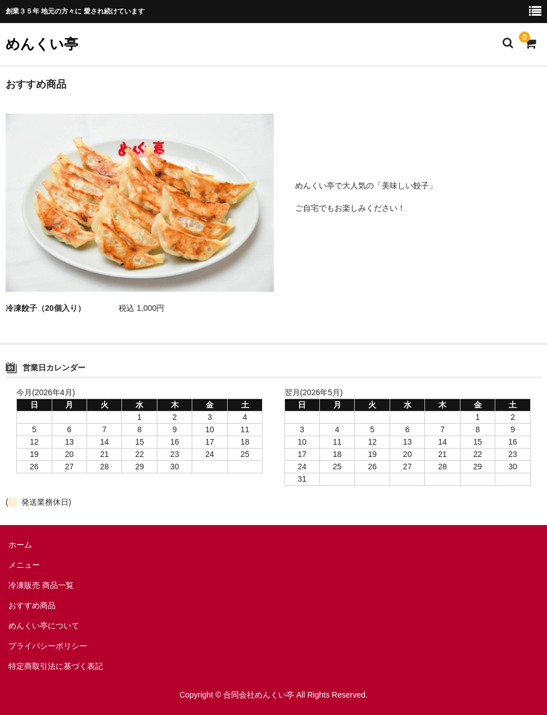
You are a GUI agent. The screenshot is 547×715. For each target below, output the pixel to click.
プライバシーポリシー (47, 645)
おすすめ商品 (32, 605)
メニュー (24, 564)
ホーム (20, 544)
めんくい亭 (42, 44)
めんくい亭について (43, 625)
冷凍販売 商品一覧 (41, 585)
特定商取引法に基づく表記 (55, 666)
